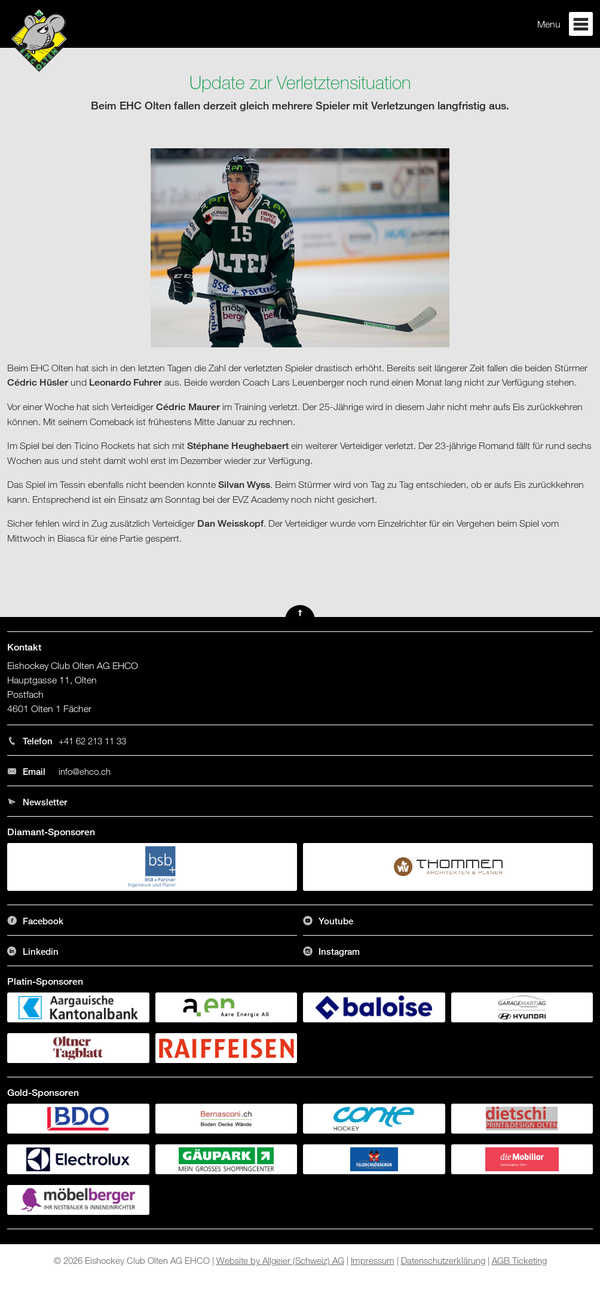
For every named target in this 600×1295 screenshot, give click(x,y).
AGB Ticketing (519, 1260)
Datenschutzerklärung (443, 1260)
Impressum (372, 1260)
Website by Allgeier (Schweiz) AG (280, 1260)
